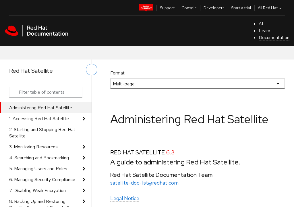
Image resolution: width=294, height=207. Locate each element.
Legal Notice (124, 198)
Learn (264, 31)
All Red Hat (270, 7)
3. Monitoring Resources (33, 147)
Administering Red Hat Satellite (40, 108)
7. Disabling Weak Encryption (37, 190)
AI (261, 24)
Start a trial (241, 7)
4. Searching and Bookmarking (39, 158)
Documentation (274, 37)
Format (117, 73)
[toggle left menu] (91, 69)
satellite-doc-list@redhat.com (144, 182)
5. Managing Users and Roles (38, 169)
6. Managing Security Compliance (42, 180)
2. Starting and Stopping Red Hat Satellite (42, 132)
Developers (214, 7)
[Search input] (45, 92)
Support (167, 7)
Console (189, 7)
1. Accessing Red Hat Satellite (39, 119)
